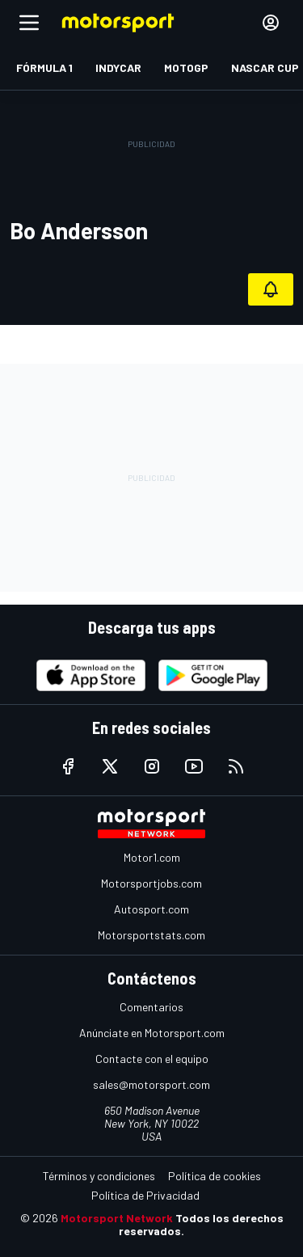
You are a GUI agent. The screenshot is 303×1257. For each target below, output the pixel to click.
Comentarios (151, 1007)
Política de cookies (214, 1176)
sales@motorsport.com (151, 1084)
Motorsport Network (117, 1218)
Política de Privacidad (145, 1195)
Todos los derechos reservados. (201, 1224)
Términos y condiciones (99, 1176)
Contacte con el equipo (151, 1058)
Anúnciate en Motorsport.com (152, 1033)
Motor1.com (152, 857)
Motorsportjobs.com (151, 883)
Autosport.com (151, 909)
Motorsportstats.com (151, 935)
